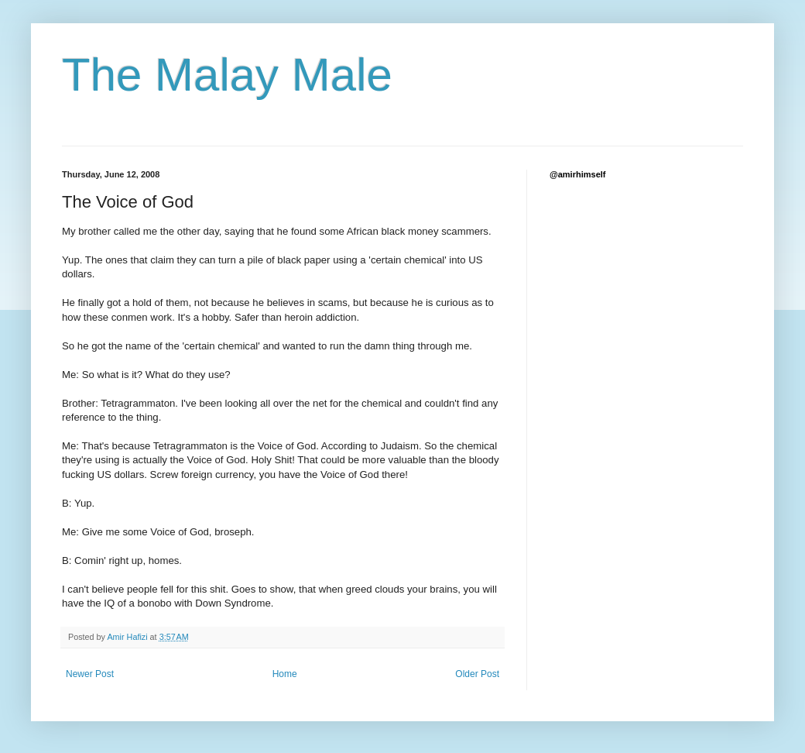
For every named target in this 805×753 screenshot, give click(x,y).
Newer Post (90, 674)
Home (284, 674)
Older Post (477, 674)
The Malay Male (227, 75)
